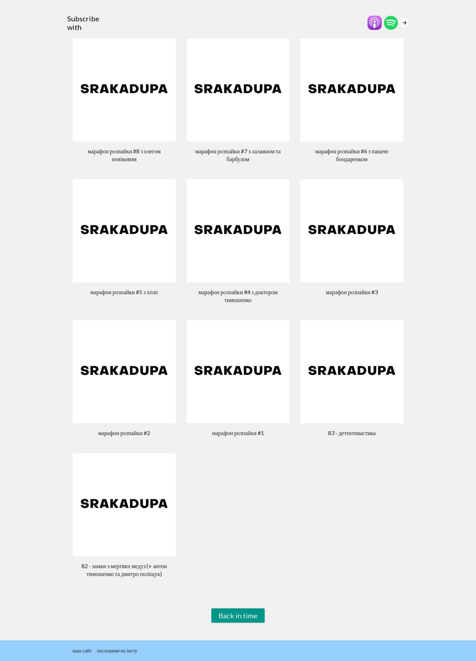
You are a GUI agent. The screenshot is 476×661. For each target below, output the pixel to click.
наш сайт (82, 650)
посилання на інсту (117, 650)
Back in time (238, 615)
